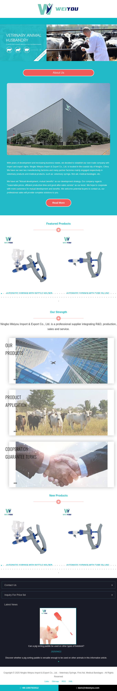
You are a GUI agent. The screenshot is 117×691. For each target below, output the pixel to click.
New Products (58, 495)
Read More (58, 202)
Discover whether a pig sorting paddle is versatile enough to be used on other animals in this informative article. (56, 658)
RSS (64, 681)
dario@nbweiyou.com (88, 688)
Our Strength (58, 312)
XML (71, 681)
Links (47, 681)
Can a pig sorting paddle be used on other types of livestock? (56, 646)
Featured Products (58, 223)
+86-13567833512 (30, 688)
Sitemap (55, 681)
